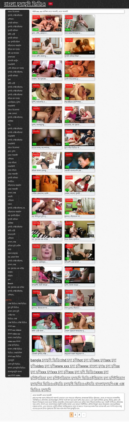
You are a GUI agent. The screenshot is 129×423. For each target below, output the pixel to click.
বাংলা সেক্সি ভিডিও (15, 349)
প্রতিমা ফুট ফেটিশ (14, 246)
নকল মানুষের (13, 253)
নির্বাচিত (11, 181)
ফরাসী (10, 197)
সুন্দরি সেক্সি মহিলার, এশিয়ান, (15, 293)
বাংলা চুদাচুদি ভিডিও (25, 4)
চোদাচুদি (11, 360)
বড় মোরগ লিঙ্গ (13, 257)
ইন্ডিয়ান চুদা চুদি (103, 378)
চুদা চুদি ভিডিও (13, 307)
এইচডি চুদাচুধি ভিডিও (68, 384)
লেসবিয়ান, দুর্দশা (14, 102)
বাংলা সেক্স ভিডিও (14, 338)
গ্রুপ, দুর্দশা (11, 151)
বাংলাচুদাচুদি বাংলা (15, 372)
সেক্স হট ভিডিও (13, 345)
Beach (10, 283)
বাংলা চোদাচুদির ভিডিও (16, 368)
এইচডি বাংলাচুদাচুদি (98, 384)
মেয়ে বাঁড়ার (12, 163)
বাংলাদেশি (11, 234)
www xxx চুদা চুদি (67, 366)
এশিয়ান (11, 19)
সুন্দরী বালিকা (13, 23)
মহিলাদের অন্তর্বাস (14, 45)
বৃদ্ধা (9, 79)
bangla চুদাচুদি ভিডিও (46, 360)
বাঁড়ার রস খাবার (14, 49)
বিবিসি (10, 276)
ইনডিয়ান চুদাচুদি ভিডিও (74, 378)
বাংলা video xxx (14, 334)
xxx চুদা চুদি (60, 372)
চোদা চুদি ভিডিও (14, 364)
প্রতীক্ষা (10, 121)
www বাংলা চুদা (91, 366)
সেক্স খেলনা (12, 113)
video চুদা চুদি (45, 366)
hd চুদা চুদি (70, 360)
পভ (9, 125)
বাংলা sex (11, 326)
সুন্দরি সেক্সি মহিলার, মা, (16, 208)
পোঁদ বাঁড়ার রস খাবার (16, 68)
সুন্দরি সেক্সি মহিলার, (15, 72)
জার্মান (10, 272)
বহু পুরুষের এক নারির (16, 268)
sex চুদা (99, 360)
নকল (10, 204)
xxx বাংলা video (14, 375)
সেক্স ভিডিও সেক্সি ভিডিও (17, 322)
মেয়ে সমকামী (13, 155)
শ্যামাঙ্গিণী (11, 64)
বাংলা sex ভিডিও (14, 356)
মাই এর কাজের (13, 53)
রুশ (9, 280)
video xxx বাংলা (14, 341)
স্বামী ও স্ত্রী (11, 34)
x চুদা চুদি (109, 366)
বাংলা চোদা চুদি (13, 311)
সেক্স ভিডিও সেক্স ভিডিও (17, 304)
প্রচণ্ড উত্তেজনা (13, 11)
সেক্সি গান (11, 315)
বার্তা (9, 249)
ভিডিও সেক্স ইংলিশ (15, 353)
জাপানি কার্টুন (13, 61)
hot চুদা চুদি (86, 360)
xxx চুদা (46, 372)
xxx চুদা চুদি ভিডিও (82, 372)
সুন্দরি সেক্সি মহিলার (15, 15)
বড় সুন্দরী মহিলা (14, 42)
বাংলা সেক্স (12, 193)
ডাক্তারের (11, 57)
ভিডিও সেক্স (12, 319)
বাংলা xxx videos (14, 330)
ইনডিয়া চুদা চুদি (46, 378)
